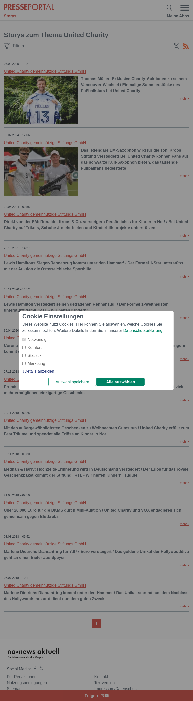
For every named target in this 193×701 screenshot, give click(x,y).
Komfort (35, 347)
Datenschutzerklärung (142, 330)
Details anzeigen (39, 371)
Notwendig (37, 339)
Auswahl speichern (72, 382)
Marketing (36, 363)
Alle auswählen (120, 382)
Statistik (35, 355)
